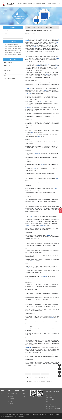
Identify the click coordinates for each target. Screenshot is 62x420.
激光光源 (39, 65)
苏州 (23, 416)
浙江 (8, 416)
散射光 (56, 65)
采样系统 (27, 88)
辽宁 (13, 416)
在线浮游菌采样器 (11, 398)
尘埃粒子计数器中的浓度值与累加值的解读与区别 (13, 46)
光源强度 (27, 225)
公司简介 (25, 3)
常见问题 (23, 396)
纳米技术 (52, 317)
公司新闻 (23, 393)
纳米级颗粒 (33, 260)
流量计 (38, 136)
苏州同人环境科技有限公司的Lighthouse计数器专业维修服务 (13, 50)
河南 (12, 416)
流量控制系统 (45, 90)
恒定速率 (32, 132)
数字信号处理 (44, 276)
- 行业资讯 (6, 33)
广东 (19, 416)
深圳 (21, 416)
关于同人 (3, 390)
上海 (10, 416)
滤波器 (42, 164)
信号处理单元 (28, 107)
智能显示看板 (10, 401)
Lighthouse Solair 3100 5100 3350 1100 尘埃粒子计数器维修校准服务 (41, 381)
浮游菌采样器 (10, 396)
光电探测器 (37, 153)
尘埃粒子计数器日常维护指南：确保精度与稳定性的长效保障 (13, 54)
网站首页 (20, 3)
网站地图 (57, 414)
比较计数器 (31, 216)
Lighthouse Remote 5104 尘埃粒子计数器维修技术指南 (38, 377)
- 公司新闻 (6, 30)
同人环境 (54, 414)
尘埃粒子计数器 (34, 46)
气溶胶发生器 (10, 403)
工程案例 (49, 3)
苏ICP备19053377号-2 (43, 414)
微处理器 (35, 168)
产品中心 (30, 3)
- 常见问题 (6, 36)
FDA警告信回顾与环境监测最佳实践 (11, 44)
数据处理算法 (43, 225)
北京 (17, 416)
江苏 (6, 416)
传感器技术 (29, 274)
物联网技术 (29, 347)
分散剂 (28, 267)
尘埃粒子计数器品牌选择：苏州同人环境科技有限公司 (13, 48)
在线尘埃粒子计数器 (37, 3)
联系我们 (54, 3)
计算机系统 (47, 74)
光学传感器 (41, 101)
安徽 (15, 416)
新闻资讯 (23, 390)
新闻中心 (44, 3)
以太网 (55, 188)
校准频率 (49, 235)
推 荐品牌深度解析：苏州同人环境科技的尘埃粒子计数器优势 (13, 52)
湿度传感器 (29, 93)
